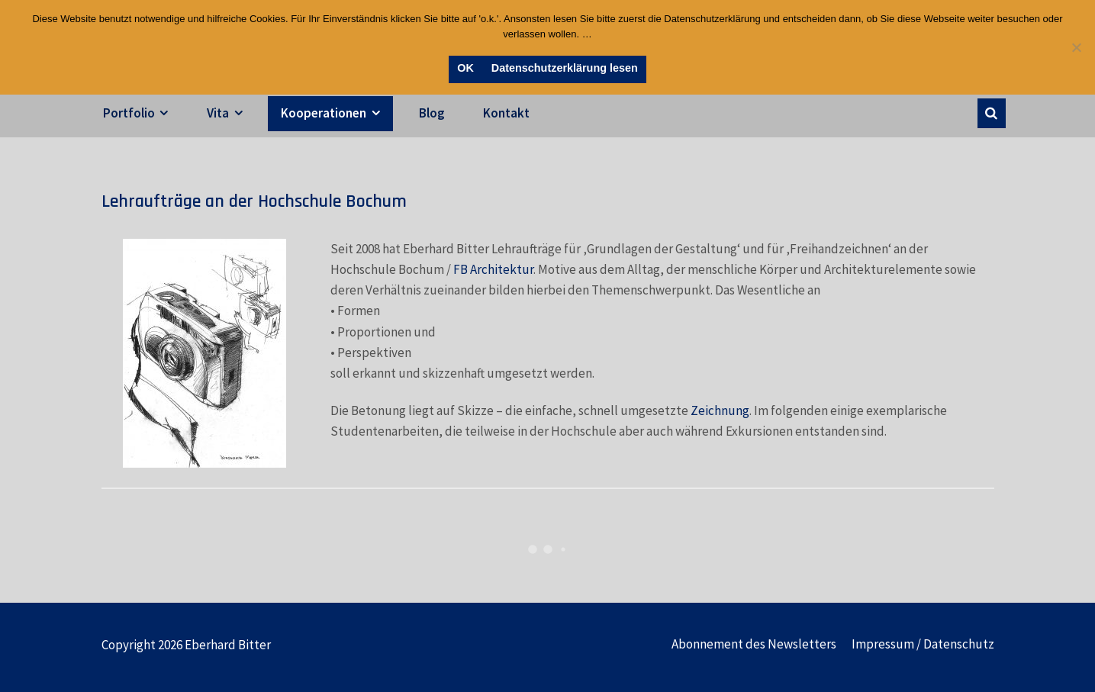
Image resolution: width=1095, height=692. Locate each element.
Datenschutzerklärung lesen (564, 68)
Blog (432, 113)
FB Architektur (493, 269)
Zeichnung (720, 410)
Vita (218, 113)
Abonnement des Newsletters (753, 644)
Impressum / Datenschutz (923, 644)
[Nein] (1076, 47)
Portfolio (129, 113)
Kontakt (506, 113)
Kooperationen (323, 113)
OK (465, 68)
